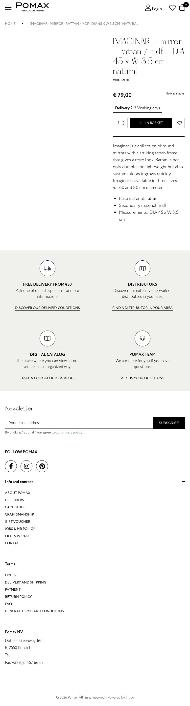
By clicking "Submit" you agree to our (43, 432)
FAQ (8, 604)
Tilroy (130, 697)
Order (11, 575)
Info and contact (95, 482)
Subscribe (169, 423)
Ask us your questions (142, 378)
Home (10, 23)
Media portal (17, 536)
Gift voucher (17, 521)
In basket (151, 123)
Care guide (15, 507)
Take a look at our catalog (47, 378)
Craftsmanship (19, 514)
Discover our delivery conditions (47, 308)
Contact (13, 543)
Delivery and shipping (25, 582)
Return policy (18, 596)
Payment (13, 589)
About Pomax (17, 493)
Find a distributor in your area (142, 308)
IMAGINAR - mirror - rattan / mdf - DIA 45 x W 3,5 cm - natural (84, 23)
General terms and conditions (34, 611)
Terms (95, 564)
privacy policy (71, 432)
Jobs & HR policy (20, 528)
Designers (14, 500)
